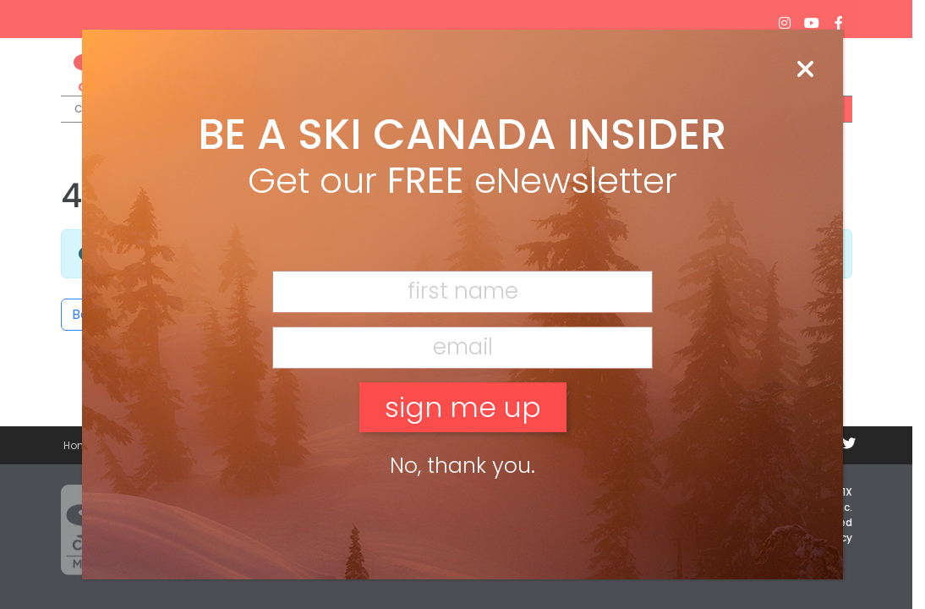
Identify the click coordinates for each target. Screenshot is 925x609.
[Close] (805, 70)
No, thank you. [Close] (462, 465)
